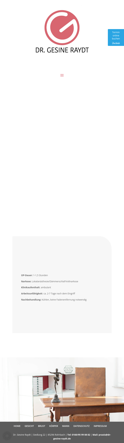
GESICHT (29, 425)
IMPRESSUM (100, 425)
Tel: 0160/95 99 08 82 (78, 434)
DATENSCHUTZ (81, 425)
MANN (65, 425)
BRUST (41, 425)
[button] (7, 436)
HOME (17, 425)
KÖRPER (53, 425)
